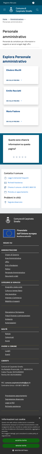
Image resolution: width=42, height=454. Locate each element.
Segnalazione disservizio (14, 399)
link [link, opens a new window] (9, 436)
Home (5, 19)
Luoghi (7, 350)
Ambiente (9, 319)
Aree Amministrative (13, 258)
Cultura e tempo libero (13, 290)
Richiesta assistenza (13, 406)
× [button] (39, 418)
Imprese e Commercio (13, 297)
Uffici (7, 261)
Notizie (8, 333)
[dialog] (21, 435)
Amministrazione (17, 19)
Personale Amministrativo (15, 272)
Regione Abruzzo (9, 2)
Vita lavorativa (10, 294)
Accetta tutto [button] (21, 440)
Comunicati (9, 337)
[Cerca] (37, 9)
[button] (21, 450)
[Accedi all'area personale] (33, 2)
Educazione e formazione (14, 312)
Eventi (7, 354)
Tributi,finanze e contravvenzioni (17, 315)
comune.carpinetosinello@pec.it (17, 382)
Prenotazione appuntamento (16, 395)
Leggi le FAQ (10, 402)
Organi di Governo (12, 254)
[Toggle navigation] (4, 9)
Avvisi (7, 340)
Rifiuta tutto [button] (21, 446)
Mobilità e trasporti (12, 301)
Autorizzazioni (10, 322)
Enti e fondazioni (11, 265)
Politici (7, 269)
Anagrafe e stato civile (13, 287)
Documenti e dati (11, 276)
